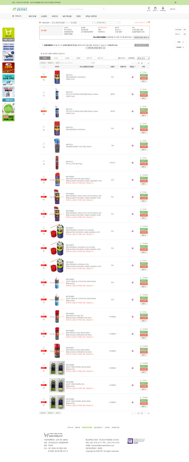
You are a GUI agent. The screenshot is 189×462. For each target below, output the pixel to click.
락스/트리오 (68, 30)
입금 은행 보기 (98, 427)
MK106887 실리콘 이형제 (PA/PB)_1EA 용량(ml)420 (75, 384)
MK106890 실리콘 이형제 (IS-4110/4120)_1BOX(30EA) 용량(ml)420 (81, 281)
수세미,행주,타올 (137, 30)
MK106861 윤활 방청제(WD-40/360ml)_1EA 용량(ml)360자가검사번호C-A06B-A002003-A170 (83, 264)
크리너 (66, 28)
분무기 (117, 28)
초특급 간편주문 (91, 16)
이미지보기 (131, 58)
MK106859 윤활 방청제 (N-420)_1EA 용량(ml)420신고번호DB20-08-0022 (79, 316)
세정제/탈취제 (68, 32)
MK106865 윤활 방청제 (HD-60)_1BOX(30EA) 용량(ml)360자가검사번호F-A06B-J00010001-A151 (84, 179)
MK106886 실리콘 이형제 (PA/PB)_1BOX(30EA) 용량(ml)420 (78, 401)
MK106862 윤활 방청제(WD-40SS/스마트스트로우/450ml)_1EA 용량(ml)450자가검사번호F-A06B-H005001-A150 (83, 213)
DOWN (178, 47)
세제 (99, 30)
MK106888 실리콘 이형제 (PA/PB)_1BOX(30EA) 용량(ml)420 (78, 367)
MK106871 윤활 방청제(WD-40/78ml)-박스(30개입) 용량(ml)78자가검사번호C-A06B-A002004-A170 (83, 230)
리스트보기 (121, 58)
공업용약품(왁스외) (138, 32)
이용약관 (77, 427)
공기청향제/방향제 (87, 32)
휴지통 (83, 28)
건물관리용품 (68, 34)
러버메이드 (101, 32)
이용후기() (70, 79)
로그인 (148, 10)
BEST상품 (32, 16)
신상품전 (44, 16)
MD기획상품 (67, 16)
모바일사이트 (115, 427)
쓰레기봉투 (118, 32)
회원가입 (172, 9)
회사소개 (70, 427)
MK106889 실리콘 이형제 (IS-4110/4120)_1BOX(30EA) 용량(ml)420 (81, 298)
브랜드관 (55, 16)
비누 (133, 28)
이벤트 (78, 16)
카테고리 (18, 16)
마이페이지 (163, 10)
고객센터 (107, 427)
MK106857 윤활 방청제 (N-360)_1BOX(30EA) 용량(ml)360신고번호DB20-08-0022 (79, 350)
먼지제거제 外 (101, 23)
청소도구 (118, 30)
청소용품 (74, 23)
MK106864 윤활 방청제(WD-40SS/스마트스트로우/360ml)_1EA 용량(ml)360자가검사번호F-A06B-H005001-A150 (83, 196)
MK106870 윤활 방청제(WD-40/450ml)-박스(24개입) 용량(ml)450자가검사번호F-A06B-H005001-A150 (83, 247)
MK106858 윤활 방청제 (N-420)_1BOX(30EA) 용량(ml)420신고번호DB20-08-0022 (79, 333)
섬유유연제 (84, 30)
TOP (178, 42)
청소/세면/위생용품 (58, 23)
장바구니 (155, 10)
